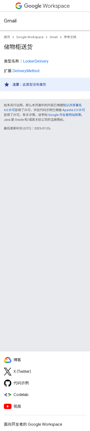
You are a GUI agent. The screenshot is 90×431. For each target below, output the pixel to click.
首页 (7, 37)
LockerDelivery (35, 61)
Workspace (47, 6)
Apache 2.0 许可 (73, 110)
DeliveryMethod (25, 71)
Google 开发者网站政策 (64, 115)
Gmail (10, 21)
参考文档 (70, 37)
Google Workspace (29, 37)
